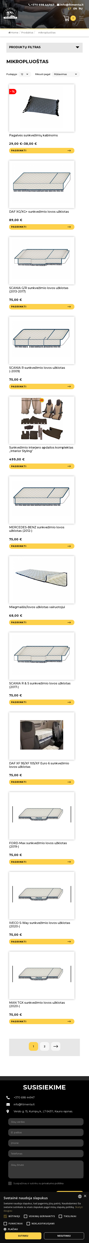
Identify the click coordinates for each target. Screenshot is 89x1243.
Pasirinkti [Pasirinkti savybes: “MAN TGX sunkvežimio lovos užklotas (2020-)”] (18, 1021)
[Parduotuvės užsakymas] (65, 74)
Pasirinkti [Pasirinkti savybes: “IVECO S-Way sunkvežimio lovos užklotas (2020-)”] (18, 941)
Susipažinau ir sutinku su (38, 1183)
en (75, 8)
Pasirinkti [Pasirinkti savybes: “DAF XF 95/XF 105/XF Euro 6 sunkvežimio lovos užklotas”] (18, 782)
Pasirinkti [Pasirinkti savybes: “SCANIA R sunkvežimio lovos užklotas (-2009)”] (18, 386)
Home (13, 32)
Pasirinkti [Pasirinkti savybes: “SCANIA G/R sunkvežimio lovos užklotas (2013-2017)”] (18, 306)
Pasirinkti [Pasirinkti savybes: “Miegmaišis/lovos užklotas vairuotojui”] (18, 622)
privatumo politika (52, 1183)
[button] (44, 1229)
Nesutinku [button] (64, 1235)
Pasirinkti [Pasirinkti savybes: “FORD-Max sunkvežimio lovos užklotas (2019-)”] (18, 862)
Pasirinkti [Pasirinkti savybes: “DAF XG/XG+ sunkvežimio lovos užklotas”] (18, 226)
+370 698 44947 (41, 4)
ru (81, 8)
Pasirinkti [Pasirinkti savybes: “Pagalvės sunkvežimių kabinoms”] (18, 150)
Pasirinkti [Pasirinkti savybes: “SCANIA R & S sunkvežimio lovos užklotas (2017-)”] (18, 702)
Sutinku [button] (23, 1235)
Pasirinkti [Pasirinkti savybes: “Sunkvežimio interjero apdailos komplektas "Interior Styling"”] (18, 466)
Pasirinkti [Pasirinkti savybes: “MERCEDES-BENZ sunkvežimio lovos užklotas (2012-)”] (18, 546)
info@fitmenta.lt (70, 4)
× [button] (85, 1196)
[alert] (44, 1217)
